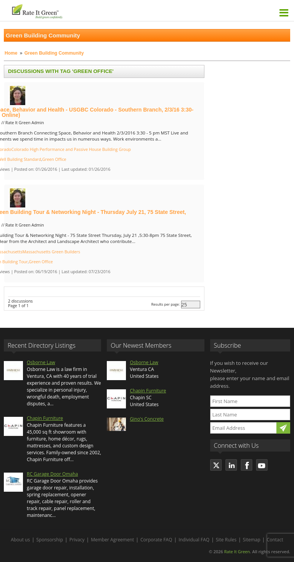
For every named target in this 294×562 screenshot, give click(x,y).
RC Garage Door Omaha (52, 474)
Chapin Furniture (45, 418)
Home (11, 53)
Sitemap (251, 539)
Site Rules (226, 539)
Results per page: (165, 304)
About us (20, 539)
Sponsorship (49, 539)
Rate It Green (237, 551)
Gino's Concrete (146, 419)
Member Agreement (112, 539)
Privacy (77, 539)
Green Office (54, 159)
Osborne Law (41, 362)
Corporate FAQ (156, 539)
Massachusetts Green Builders (51, 251)
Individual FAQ (193, 539)
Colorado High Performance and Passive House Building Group (71, 149)
